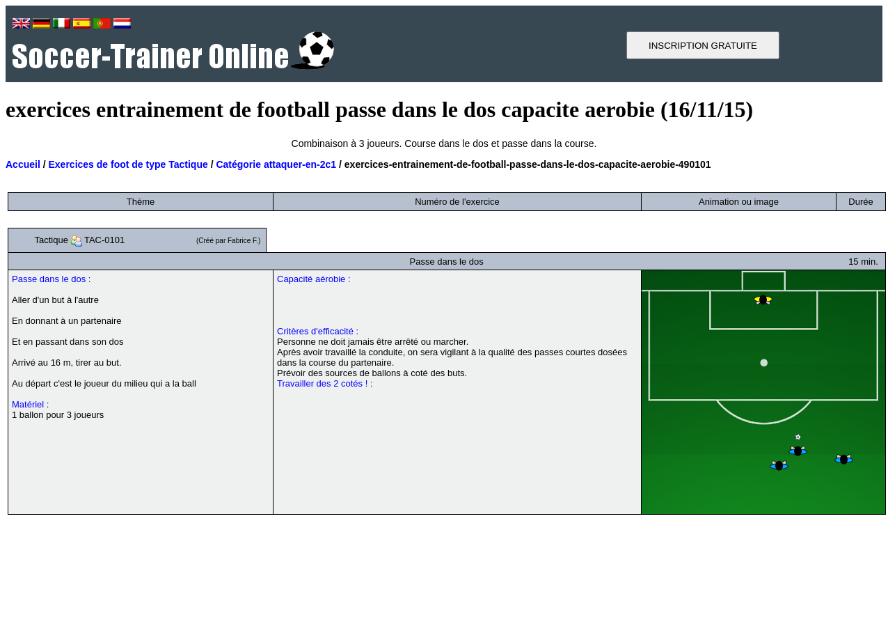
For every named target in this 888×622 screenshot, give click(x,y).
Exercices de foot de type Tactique (127, 164)
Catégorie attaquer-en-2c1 (276, 164)
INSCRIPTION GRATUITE (703, 45)
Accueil (23, 164)
